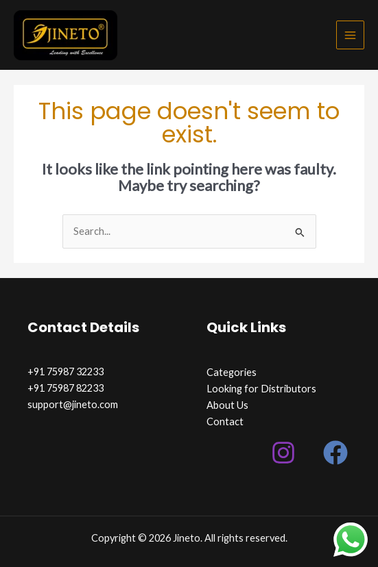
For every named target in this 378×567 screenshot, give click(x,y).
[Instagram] (283, 453)
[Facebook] (335, 453)
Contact (225, 421)
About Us (227, 405)
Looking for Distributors (261, 388)
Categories (231, 372)
